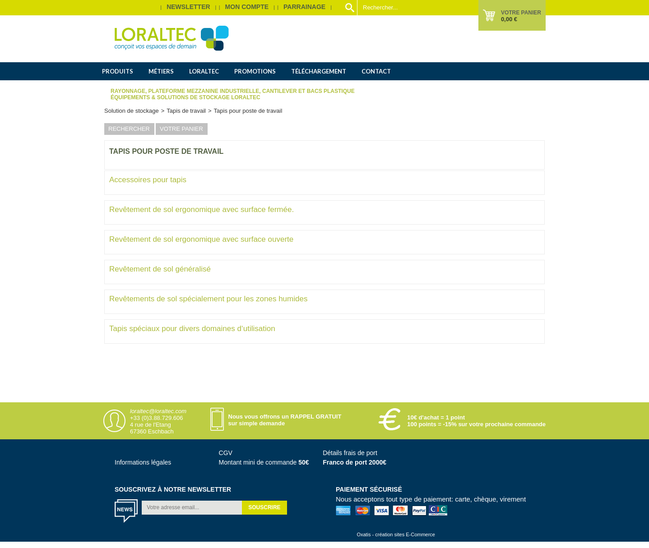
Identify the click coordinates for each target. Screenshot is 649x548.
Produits (117, 71)
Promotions (255, 71)
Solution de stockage (131, 110)
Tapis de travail (186, 110)
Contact (376, 71)
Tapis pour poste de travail (248, 110)
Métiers (161, 71)
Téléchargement (318, 71)
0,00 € (509, 19)
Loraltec (204, 71)
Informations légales (143, 462)
